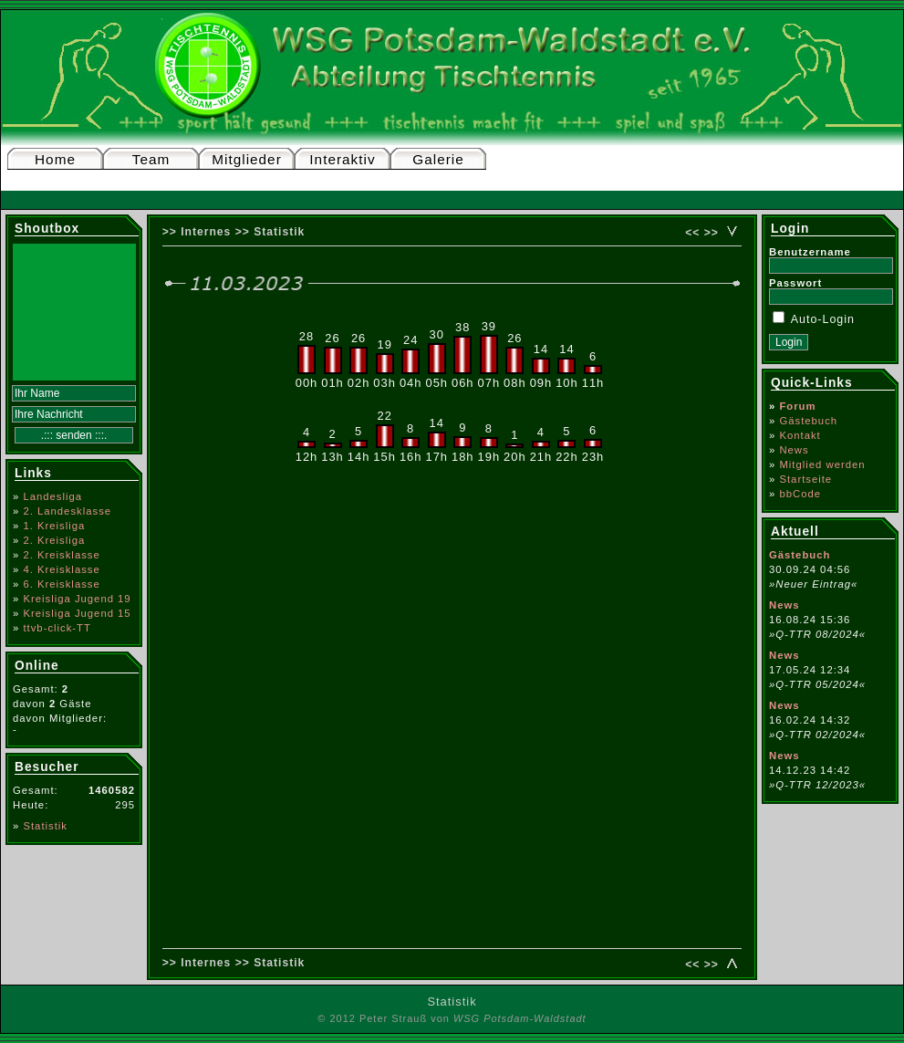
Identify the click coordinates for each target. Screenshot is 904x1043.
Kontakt (799, 435)
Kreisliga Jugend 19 (76, 598)
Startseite (805, 479)
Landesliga (52, 496)
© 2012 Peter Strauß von (451, 1018)
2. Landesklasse (67, 511)
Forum (797, 406)
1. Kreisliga (54, 525)
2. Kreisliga (54, 540)
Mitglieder (247, 159)
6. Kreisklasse (61, 584)
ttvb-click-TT (57, 627)
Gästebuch (808, 420)
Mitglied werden (822, 464)
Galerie (437, 159)
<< (692, 232)
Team (151, 159)
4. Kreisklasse (61, 569)
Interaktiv (342, 159)
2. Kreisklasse (61, 554)
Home (55, 159)
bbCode (800, 493)
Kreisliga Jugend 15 (76, 613)
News (793, 449)
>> (711, 232)
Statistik (45, 825)
